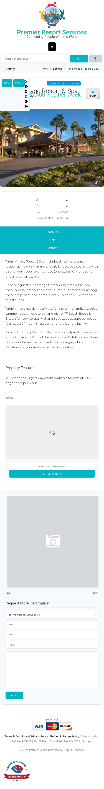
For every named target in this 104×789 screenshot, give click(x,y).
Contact (52, 248)
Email (19, 83)
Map (52, 240)
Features (52, 232)
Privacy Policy (39, 736)
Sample (87, 741)
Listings (57, 68)
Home (43, 68)
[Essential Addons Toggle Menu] (52, 46)
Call (7, 83)
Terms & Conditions (16, 736)
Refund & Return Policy (64, 736)
